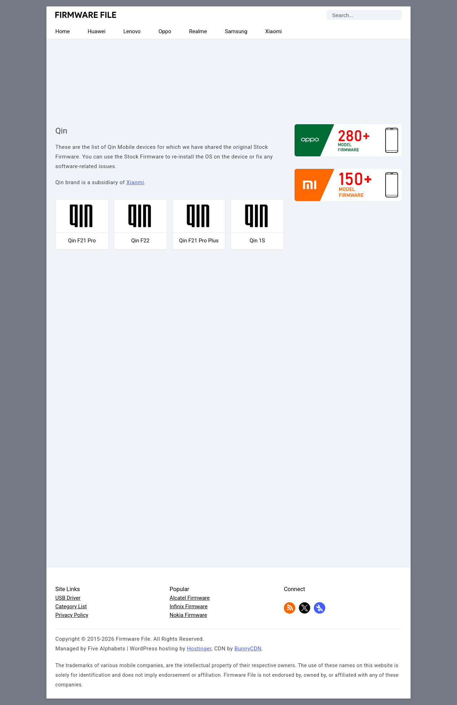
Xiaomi (135, 182)
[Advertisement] (228, 76)
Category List (71, 606)
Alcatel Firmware (190, 598)
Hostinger (199, 648)
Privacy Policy (71, 615)
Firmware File (86, 15)
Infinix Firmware (188, 606)
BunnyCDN (248, 648)
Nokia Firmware (188, 615)
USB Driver (67, 598)
